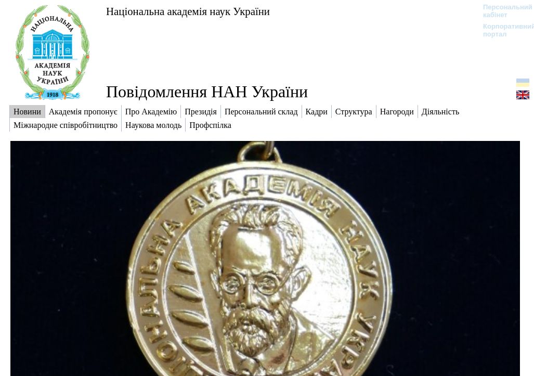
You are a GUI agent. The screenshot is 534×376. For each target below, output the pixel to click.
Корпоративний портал (502, 30)
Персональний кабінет (502, 11)
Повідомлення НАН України (207, 91)
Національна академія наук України (188, 11)
